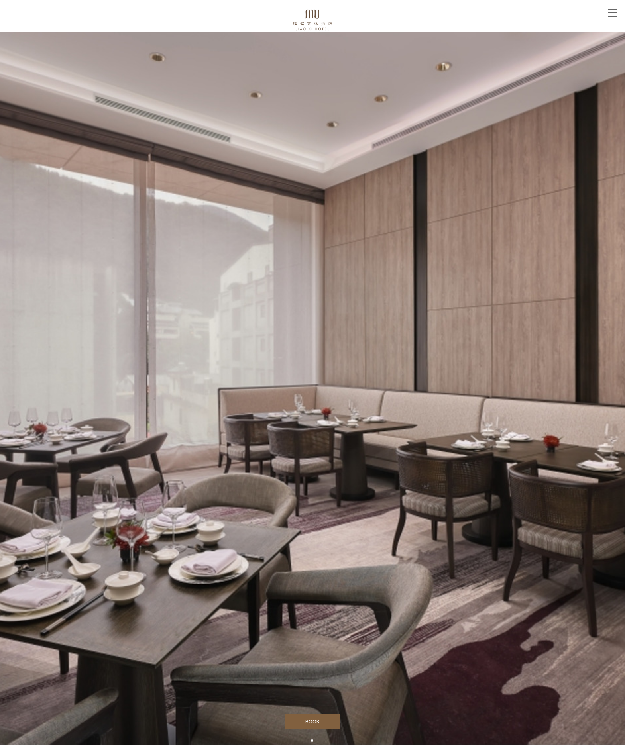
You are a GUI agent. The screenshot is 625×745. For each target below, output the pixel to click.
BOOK (312, 721)
